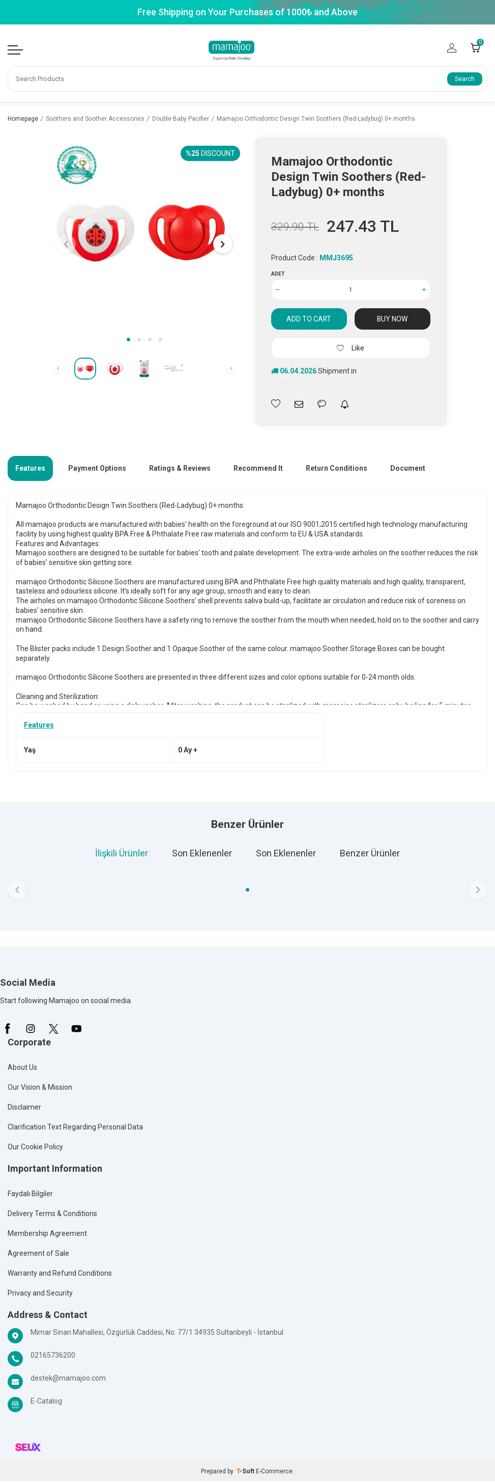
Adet (278, 274)
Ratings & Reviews (180, 469)
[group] (144, 234)
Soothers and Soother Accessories (95, 119)
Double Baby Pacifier (180, 119)
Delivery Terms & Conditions (52, 1214)
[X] (53, 1029)
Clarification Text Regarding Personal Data (75, 1128)
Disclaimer (24, 1108)
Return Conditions (336, 469)
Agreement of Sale (38, 1254)
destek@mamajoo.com (68, 1379)
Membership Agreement (47, 1234)
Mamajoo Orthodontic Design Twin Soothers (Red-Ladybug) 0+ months (316, 119)
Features (30, 469)
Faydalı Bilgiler (30, 1195)
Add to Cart (309, 319)
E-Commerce (274, 1472)
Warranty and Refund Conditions (60, 1274)
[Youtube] (76, 1029)
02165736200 (53, 1356)
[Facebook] (7, 1029)
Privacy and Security (40, 1294)
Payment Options (97, 469)
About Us (22, 1068)
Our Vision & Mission (40, 1088)
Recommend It (258, 469)
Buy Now (392, 319)
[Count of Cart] (475, 48)
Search (465, 79)
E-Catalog (46, 1402)
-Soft (246, 1472)
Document (407, 469)
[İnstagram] (30, 1029)
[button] (128, 340)
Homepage (23, 119)
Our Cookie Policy (35, 1148)
